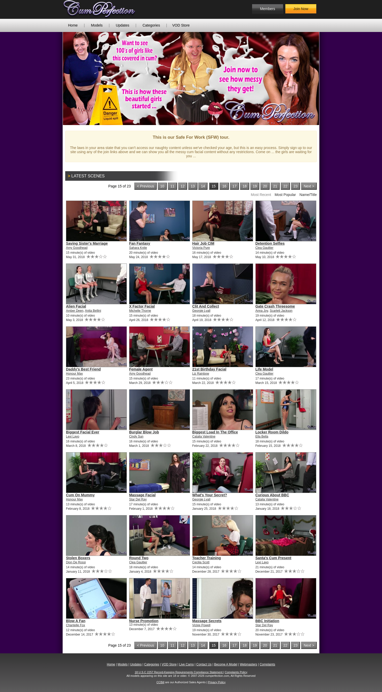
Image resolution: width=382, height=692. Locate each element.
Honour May (74, 373)
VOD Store (181, 25)
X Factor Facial (142, 306)
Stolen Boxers (78, 558)
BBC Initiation (267, 621)
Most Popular (285, 195)
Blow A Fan (75, 621)
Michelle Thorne (140, 310)
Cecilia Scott (201, 562)
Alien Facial (76, 306)
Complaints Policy (236, 672)
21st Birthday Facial (209, 369)
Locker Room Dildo (271, 432)
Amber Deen (74, 310)
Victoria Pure (201, 248)
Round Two (138, 558)
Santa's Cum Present (273, 558)
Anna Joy (261, 310)
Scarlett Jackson (281, 310)
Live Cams (186, 664)
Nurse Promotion (144, 621)
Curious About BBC (272, 495)
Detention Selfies (270, 243)
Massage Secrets (207, 621)
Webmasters (248, 664)
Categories (151, 25)
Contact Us (203, 664)
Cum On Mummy (80, 495)
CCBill (160, 682)
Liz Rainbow (200, 373)
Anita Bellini (93, 310)
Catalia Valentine (203, 436)
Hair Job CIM (203, 243)
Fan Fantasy (139, 243)
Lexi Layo (72, 436)
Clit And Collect (205, 306)
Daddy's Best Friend (83, 369)
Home (73, 25)
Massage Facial (142, 495)
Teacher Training (206, 558)
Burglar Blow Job (144, 432)
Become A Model (225, 664)
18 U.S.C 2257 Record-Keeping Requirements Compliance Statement (179, 672)
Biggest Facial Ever (82, 432)
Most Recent (261, 195)
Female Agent (141, 369)
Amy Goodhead (76, 248)
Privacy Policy (217, 682)
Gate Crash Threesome (275, 306)
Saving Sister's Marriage (87, 243)
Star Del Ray (138, 499)
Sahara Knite (138, 248)
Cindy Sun (136, 436)
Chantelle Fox (75, 625)
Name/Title (308, 195)
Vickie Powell (201, 625)
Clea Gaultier (264, 248)
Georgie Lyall (201, 310)
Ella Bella (261, 436)
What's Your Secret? (209, 495)
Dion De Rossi (76, 562)
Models (97, 25)
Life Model (264, 369)
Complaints (267, 664)
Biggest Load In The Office (215, 432)
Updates (122, 25)
